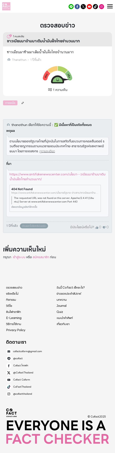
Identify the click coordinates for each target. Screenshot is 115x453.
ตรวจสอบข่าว (14, 287)
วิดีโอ (9, 305)
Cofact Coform (89, 6)
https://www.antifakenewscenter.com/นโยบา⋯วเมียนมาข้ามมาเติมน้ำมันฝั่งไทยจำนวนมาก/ (57, 177)
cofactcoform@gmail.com (27, 351)
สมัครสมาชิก (41, 257)
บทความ (62, 299)
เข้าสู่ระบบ (19, 257)
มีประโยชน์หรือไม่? (82, 227)
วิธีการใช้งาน (13, 324)
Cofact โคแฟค (77, 6)
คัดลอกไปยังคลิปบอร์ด (34, 226)
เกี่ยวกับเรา (63, 324)
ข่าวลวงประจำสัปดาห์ (69, 293)
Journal (62, 305)
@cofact (71, 6)
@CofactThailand (83, 6)
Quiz (60, 311)
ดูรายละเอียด (47, 151)
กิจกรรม (11, 299)
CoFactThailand (95, 6)
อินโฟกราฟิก (13, 311)
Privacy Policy (15, 330)
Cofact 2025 (11, 413)
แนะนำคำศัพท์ (65, 318)
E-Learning (13, 318)
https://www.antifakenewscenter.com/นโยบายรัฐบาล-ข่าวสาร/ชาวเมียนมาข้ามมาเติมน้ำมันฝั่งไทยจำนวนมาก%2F (55, 193)
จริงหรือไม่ (12, 293)
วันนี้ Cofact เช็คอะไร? (71, 287)
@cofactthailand (101, 6)
